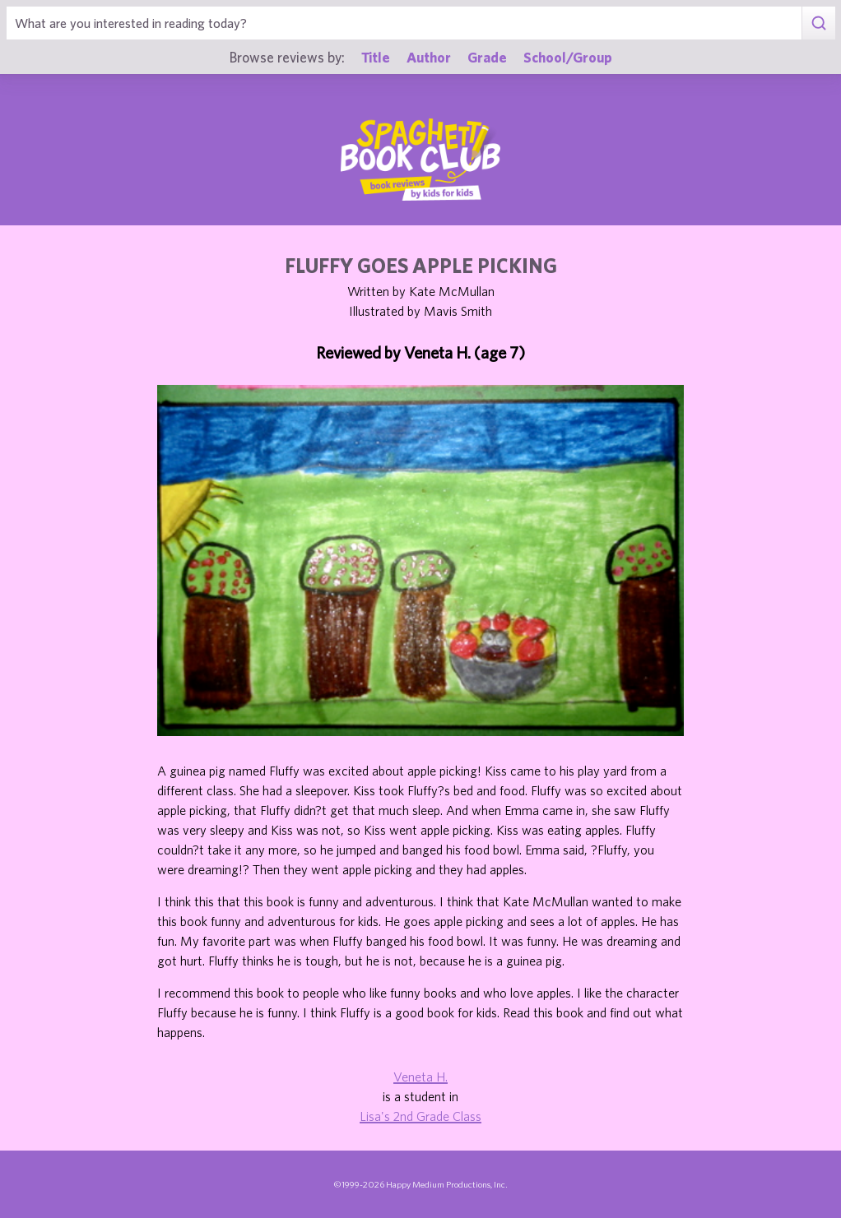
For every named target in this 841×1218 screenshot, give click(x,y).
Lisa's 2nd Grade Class (420, 1116)
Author (429, 57)
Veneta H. (420, 1076)
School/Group (567, 57)
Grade (487, 57)
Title (375, 57)
